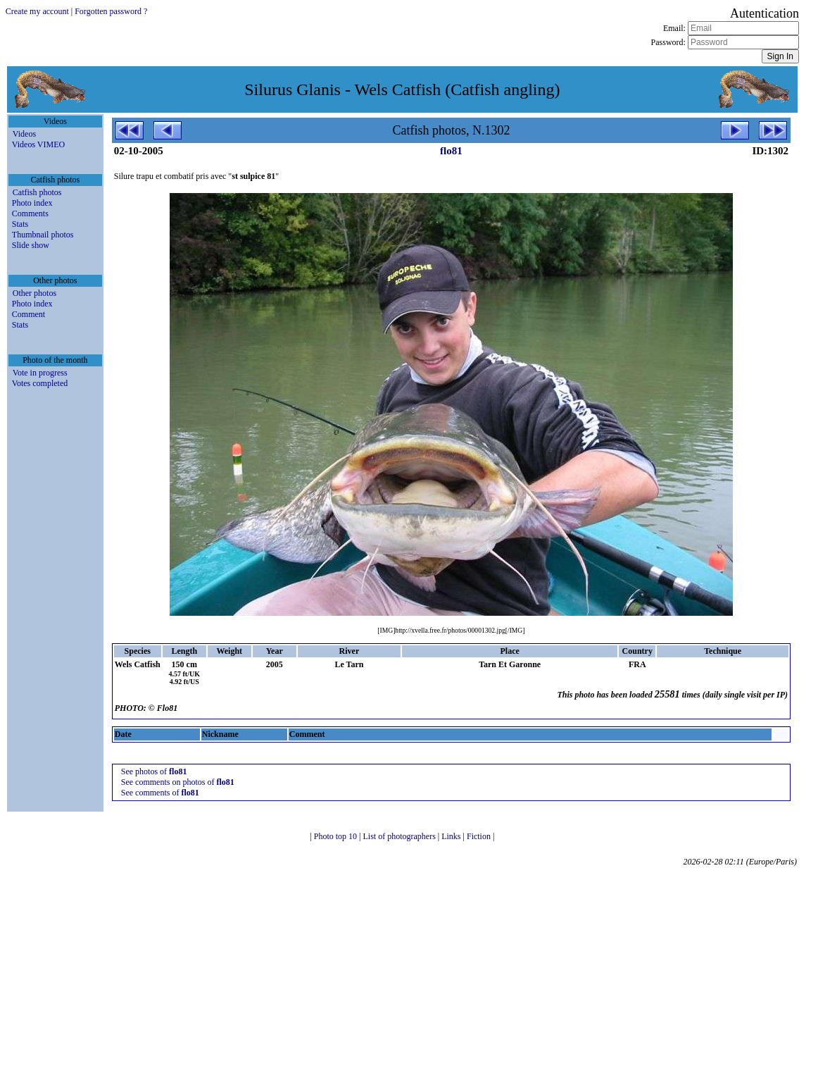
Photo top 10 (336, 836)
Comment (28, 314)
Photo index (32, 203)
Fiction (480, 836)
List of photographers (400, 836)
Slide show (30, 245)
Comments (30, 213)
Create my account (37, 11)
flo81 (451, 150)
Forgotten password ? (111, 11)
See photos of (154, 771)
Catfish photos (37, 192)
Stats (20, 224)
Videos (24, 134)
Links (452, 836)
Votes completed (40, 383)
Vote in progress (40, 373)
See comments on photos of (177, 782)
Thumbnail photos (43, 235)
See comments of (160, 793)
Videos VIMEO (38, 144)
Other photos (34, 293)
